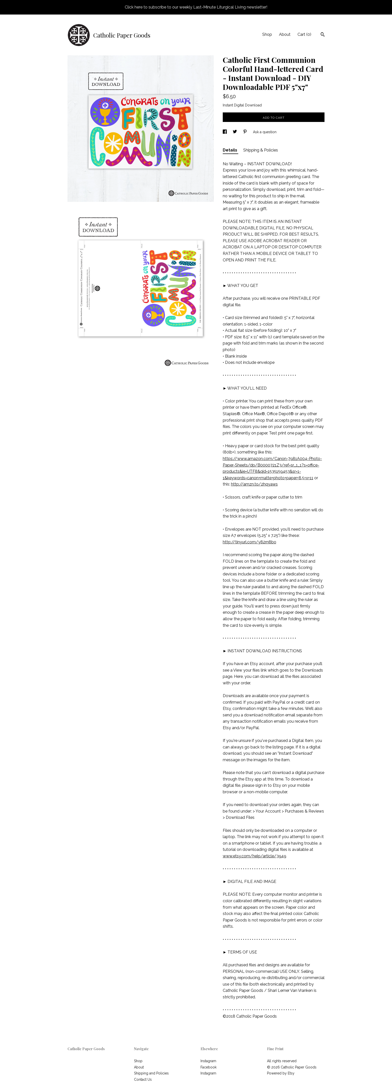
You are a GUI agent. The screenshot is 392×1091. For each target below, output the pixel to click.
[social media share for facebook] (225, 132)
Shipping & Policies (260, 150)
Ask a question (264, 132)
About (284, 34)
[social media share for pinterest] (245, 132)
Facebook (208, 1067)
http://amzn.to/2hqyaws (254, 484)
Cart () (304, 34)
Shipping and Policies (151, 1073)
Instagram (208, 1061)
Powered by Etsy (280, 1073)
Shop (267, 34)
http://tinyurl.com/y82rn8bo (249, 542)
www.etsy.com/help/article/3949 (254, 856)
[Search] (322, 35)
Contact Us (143, 1079)
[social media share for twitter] (235, 132)
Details (230, 150)
